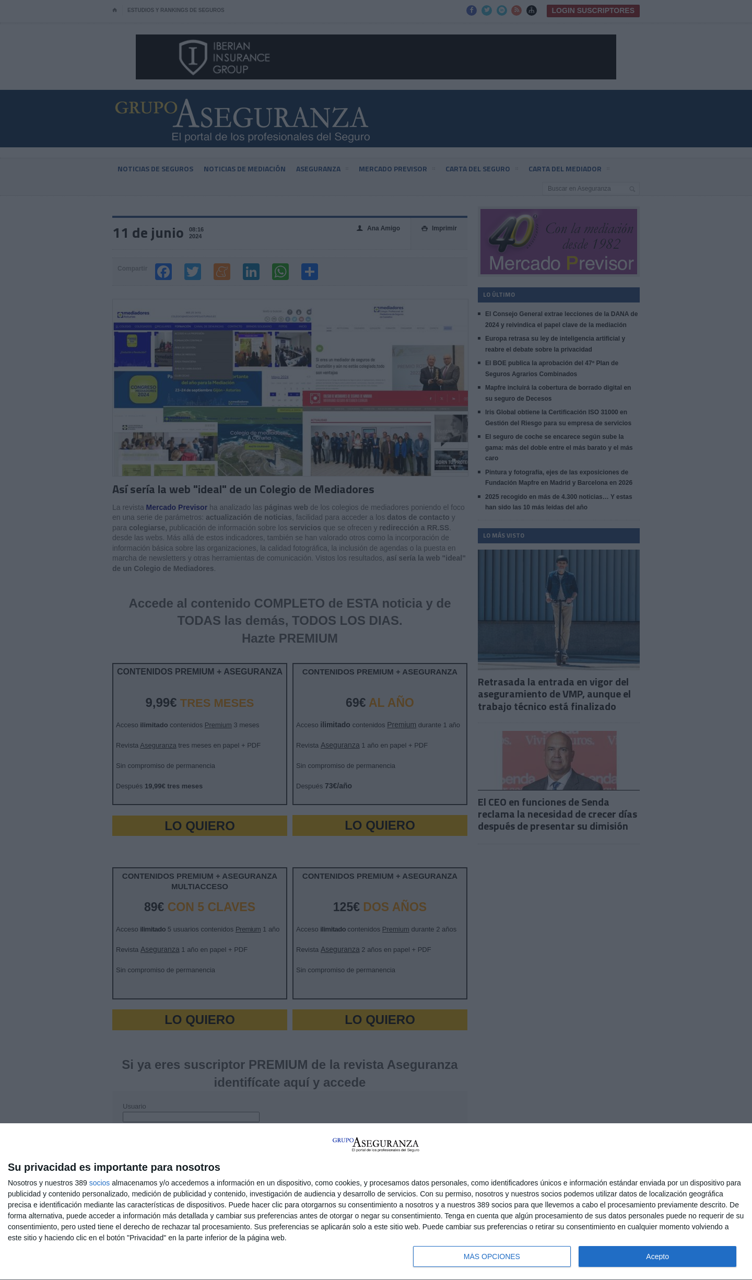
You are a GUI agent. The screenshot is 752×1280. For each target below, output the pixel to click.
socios (99, 1182)
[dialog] (376, 1202)
